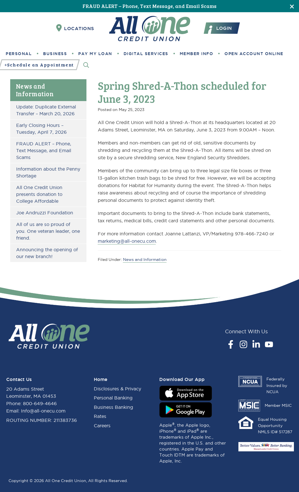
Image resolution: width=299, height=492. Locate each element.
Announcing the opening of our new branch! (47, 253)
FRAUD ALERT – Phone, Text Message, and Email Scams (149, 6)
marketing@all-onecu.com (127, 241)
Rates (100, 416)
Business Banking (113, 407)
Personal (19, 53)
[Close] (292, 6)
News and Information (35, 90)
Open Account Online (253, 53)
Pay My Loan (95, 53)
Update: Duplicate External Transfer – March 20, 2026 (46, 110)
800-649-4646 (40, 403)
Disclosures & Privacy (117, 388)
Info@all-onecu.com (43, 410)
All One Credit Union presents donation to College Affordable (39, 194)
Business (55, 53)
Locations (75, 28)
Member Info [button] (196, 53)
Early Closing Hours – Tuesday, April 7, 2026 (41, 129)
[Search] (86, 64)
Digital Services (146, 53)
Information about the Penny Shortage (48, 172)
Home (100, 379)
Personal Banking (113, 397)
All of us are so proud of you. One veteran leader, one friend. (48, 231)
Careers (102, 425)
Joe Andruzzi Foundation (44, 212)
